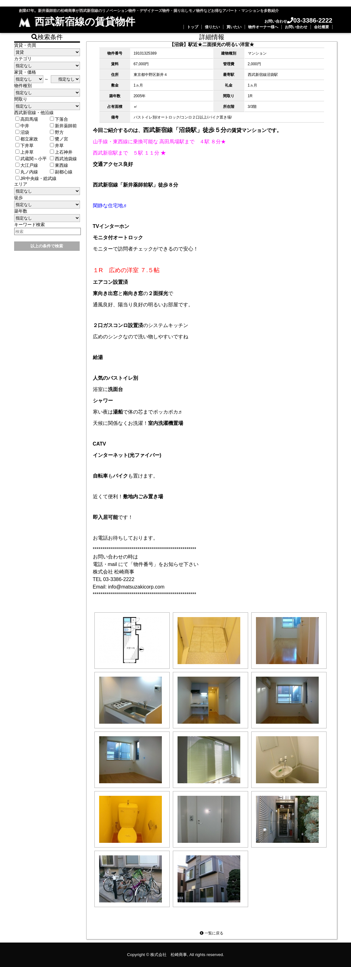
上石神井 (61, 152)
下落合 (59, 119)
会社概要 (321, 27)
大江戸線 (26, 165)
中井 (22, 125)
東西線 (59, 165)
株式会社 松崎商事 (168, 954)
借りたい (212, 27)
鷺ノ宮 (59, 138)
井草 (57, 145)
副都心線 (61, 171)
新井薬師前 (63, 125)
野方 (57, 132)
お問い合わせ (296, 27)
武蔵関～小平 (31, 158)
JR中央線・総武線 (35, 178)
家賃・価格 (25, 72)
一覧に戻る (211, 933)
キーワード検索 (29, 224)
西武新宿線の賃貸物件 (77, 21)
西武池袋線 (63, 158)
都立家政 (26, 138)
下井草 (24, 145)
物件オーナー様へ (263, 27)
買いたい (234, 27)
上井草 (24, 152)
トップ (192, 27)
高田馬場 (26, 119)
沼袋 (22, 132)
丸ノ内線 (26, 171)
